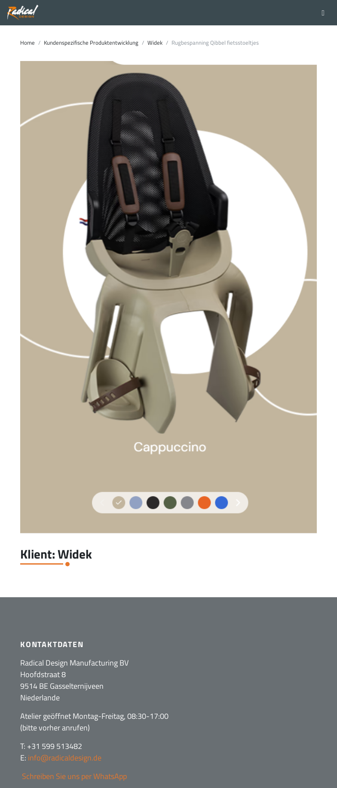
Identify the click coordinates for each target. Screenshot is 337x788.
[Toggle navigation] (323, 12)
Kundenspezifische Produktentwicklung (91, 43)
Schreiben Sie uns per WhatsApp (73, 776)
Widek (154, 43)
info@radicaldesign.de (64, 758)
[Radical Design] (23, 12)
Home (27, 43)
